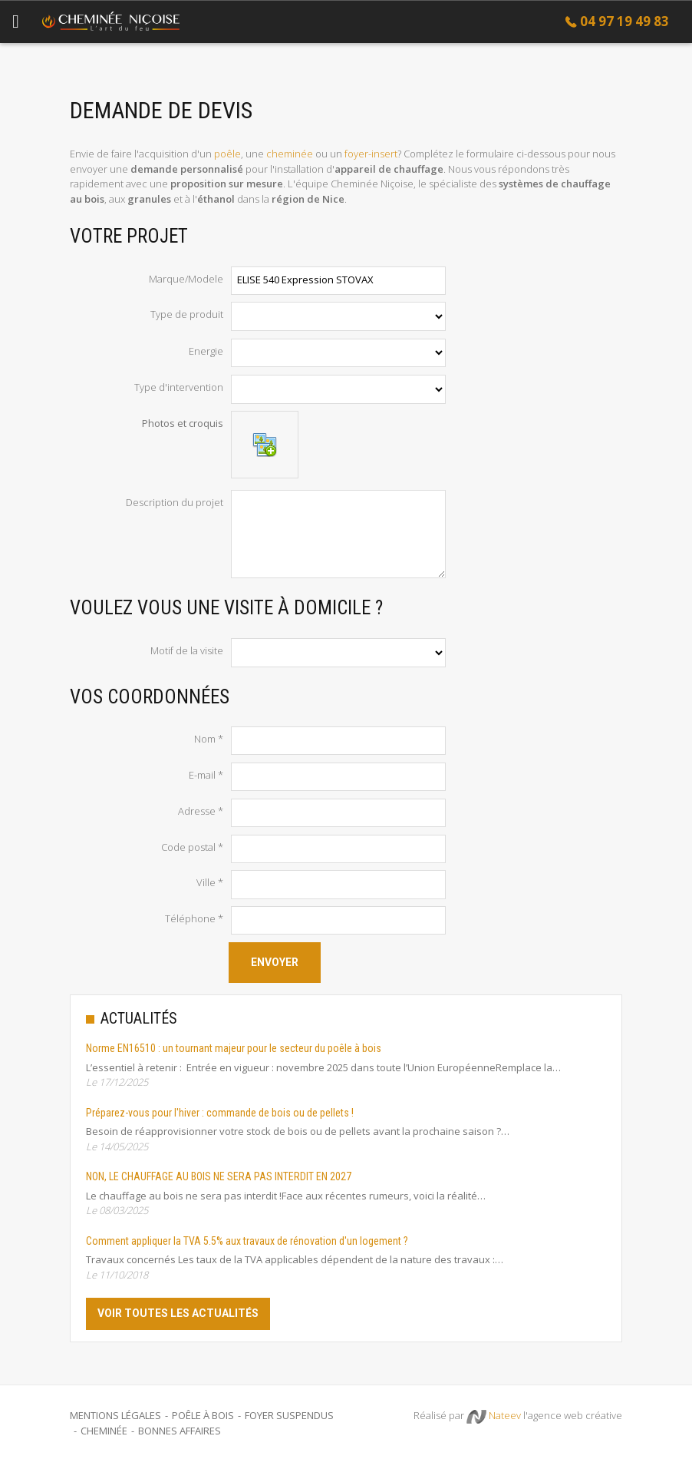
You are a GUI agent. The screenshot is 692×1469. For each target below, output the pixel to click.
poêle (227, 153)
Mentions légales (115, 1415)
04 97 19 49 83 (624, 21)
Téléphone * (194, 918)
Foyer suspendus (289, 1415)
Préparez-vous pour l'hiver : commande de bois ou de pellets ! (220, 1113)
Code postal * (192, 847)
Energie (206, 351)
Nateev (493, 1416)
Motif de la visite (186, 650)
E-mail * (206, 775)
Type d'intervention (178, 387)
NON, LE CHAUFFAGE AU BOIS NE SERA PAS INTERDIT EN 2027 (218, 1176)
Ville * (209, 882)
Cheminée (104, 1431)
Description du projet (174, 502)
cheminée (289, 153)
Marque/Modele (186, 279)
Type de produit (186, 314)
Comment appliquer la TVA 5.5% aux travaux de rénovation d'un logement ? (247, 1241)
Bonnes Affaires (179, 1431)
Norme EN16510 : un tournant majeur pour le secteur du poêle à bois (233, 1048)
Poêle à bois (203, 1415)
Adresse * (200, 811)
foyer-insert (370, 153)
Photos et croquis (182, 423)
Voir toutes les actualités (178, 1313)
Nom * (208, 739)
